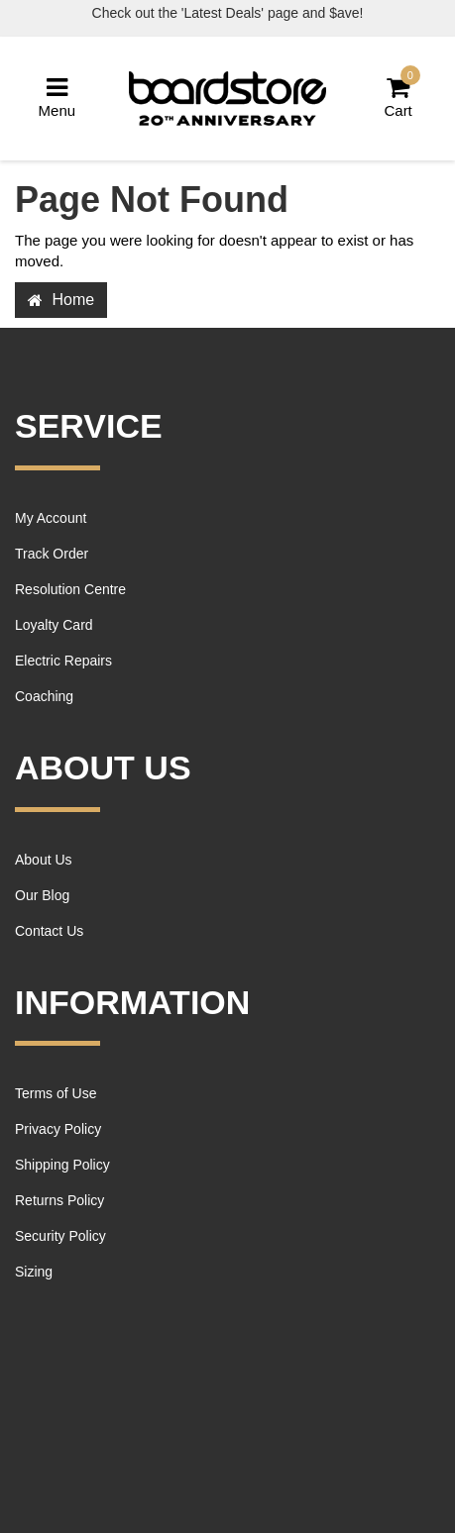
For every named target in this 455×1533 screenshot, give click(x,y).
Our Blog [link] (42, 895)
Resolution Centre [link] (70, 589)
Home (61, 300)
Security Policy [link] (60, 1236)
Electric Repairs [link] (63, 660)
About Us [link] (43, 860)
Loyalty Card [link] (54, 625)
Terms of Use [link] (55, 1093)
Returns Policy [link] (59, 1200)
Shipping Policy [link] (62, 1165)
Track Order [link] (51, 554)
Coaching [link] (44, 696)
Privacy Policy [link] (58, 1129)
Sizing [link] (34, 1271)
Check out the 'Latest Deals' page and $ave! (228, 13)
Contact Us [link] (49, 931)
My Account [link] (50, 518)
